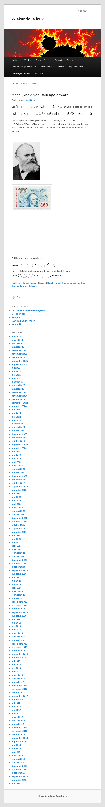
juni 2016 (16, 745)
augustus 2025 (19, 364)
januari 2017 (18, 724)
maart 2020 (17, 591)
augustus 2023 (19, 448)
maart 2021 (17, 549)
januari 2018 (18, 682)
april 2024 (16, 420)
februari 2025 (18, 385)
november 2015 (19, 769)
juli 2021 (16, 535)
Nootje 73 (16, 317)
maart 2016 (17, 755)
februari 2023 (18, 469)
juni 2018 (16, 664)
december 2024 (19, 392)
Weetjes (27, 60)
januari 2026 (18, 347)
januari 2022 (18, 514)
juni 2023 (16, 455)
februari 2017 (18, 720)
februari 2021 (18, 553)
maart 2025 (17, 382)
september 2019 (20, 612)
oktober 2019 (18, 608)
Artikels (15, 60)
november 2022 (19, 479)
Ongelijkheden (30, 283)
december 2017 (19, 685)
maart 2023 (17, 465)
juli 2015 (16, 783)
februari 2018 (18, 678)
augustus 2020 (19, 574)
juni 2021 (16, 539)
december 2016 (19, 727)
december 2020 (19, 560)
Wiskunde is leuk (28, 19)
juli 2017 (16, 703)
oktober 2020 (18, 567)
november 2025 (19, 354)
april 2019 (16, 629)
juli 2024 (16, 409)
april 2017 (16, 713)
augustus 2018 (19, 657)
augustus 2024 (19, 406)
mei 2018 (16, 668)
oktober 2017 (18, 692)
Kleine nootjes (47, 67)
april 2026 (16, 336)
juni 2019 (16, 623)
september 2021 (20, 528)
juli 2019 (16, 619)
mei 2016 (16, 748)
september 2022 (20, 486)
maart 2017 (17, 717)
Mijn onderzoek (76, 67)
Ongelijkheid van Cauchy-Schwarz (40, 95)
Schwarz (33, 286)
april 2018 (16, 671)
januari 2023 (18, 472)
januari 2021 (18, 556)
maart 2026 (17, 340)
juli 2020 (16, 577)
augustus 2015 (19, 780)
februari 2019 (18, 636)
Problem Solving (43, 60)
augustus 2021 (19, 532)
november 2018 (19, 647)
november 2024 (19, 396)
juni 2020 (16, 581)
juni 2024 (16, 413)
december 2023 (19, 434)
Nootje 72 (16, 324)
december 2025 (19, 350)
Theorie (70, 60)
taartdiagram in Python (23, 321)
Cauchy (50, 283)
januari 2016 (18, 762)
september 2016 (20, 738)
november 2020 (19, 563)
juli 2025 (16, 368)
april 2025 (16, 378)
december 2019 (19, 602)
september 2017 (20, 696)
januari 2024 (18, 430)
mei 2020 (16, 584)
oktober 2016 (18, 734)
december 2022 (19, 476)
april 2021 (16, 546)
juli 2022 (16, 493)
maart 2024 (17, 424)
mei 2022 (16, 500)
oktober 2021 (18, 525)
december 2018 (19, 644)
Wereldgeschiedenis (21, 73)
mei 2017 (16, 710)
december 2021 (19, 518)
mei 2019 (16, 626)
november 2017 (19, 689)
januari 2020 (18, 598)
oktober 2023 (18, 441)
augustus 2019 (19, 616)
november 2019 (19, 605)
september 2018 (20, 654)
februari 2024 (18, 427)
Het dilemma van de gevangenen (28, 310)
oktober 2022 (18, 483)
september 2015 (20, 776)
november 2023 (19, 437)
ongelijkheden (62, 283)
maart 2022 (17, 507)
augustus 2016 (19, 741)
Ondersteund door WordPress (52, 796)
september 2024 (20, 403)
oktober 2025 (18, 357)
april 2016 (16, 752)
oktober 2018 (18, 650)
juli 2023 (16, 451)
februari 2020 (18, 595)
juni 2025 (16, 371)
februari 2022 (18, 511)
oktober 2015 (18, 773)
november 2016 (19, 731)
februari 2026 (18, 343)
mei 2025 (16, 375)
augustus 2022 (19, 490)
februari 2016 (18, 759)
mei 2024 (16, 417)
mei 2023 (16, 458)
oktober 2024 (18, 399)
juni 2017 (16, 706)
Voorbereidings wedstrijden (24, 67)
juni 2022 (16, 497)
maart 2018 (17, 675)
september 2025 (20, 361)
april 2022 (16, 504)
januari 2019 (18, 640)
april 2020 (16, 588)
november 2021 (19, 521)
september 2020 (20, 570)
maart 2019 (17, 633)
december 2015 (19, 766)
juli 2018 (16, 661)
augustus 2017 (19, 699)
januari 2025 (18, 389)
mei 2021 (16, 542)
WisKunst (39, 73)
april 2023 (16, 462)
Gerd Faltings (18, 314)
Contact (58, 60)
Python (61, 67)
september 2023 (20, 445)
